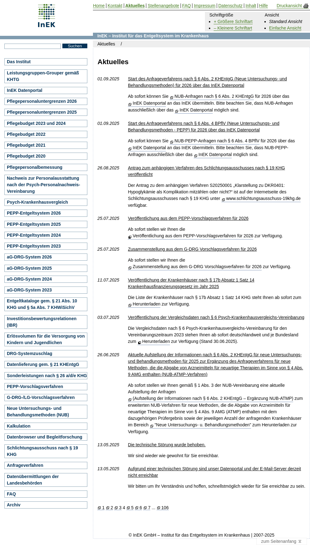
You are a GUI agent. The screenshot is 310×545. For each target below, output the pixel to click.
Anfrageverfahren (25, 465)
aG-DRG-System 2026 (29, 256)
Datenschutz (230, 5)
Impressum (204, 5)
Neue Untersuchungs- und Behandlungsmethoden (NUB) (38, 411)
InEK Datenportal (149, 103)
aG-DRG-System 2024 (29, 279)
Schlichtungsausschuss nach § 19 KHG (42, 451)
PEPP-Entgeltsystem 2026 (34, 213)
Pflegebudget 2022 (26, 134)
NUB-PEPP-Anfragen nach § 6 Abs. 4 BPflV (216, 140)
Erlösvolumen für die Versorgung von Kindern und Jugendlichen (46, 339)
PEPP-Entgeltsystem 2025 (34, 224)
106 (164, 507)
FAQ (11, 493)
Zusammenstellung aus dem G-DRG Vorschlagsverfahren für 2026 (197, 266)
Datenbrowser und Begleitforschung (44, 436)
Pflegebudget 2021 (26, 145)
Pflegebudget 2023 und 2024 (36, 123)
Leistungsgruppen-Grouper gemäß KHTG (43, 76)
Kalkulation (18, 426)
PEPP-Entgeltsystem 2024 (34, 235)
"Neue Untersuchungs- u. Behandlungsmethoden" (203, 424)
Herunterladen (147, 303)
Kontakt (115, 5)
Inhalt (250, 5)
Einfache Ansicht (285, 28)
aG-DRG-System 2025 (29, 268)
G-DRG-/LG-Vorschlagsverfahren (41, 397)
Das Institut (19, 61)
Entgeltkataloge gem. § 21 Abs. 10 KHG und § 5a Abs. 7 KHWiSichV (42, 304)
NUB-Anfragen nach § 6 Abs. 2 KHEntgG (214, 96)
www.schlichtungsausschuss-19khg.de (263, 198)
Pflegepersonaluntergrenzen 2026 (42, 101)
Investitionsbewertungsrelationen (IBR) (41, 322)
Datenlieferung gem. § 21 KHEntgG (43, 364)
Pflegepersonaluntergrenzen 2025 (42, 112)
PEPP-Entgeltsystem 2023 (34, 246)
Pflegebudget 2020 (26, 156)
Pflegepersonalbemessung (34, 167)
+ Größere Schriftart (233, 21)
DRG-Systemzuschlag (29, 353)
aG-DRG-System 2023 (29, 289)
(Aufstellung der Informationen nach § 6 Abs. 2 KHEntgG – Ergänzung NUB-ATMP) (213, 398)
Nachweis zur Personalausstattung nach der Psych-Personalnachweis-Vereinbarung (43, 185)
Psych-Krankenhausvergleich (37, 202)
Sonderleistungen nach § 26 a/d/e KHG (47, 375)
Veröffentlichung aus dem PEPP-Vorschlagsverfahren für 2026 (193, 235)
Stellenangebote (163, 5)
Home (98, 5)
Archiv (14, 504)
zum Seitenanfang (281, 541)
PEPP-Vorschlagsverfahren (35, 386)
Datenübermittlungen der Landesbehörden (33, 480)
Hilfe (263, 5)
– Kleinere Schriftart (233, 28)
